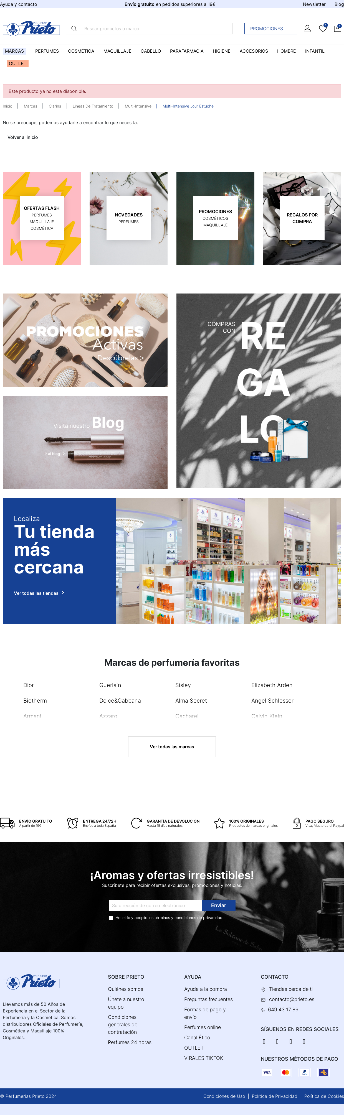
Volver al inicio (22, 137)
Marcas (30, 106)
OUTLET (194, 1048)
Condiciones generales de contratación (122, 1024)
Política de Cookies (324, 1096)
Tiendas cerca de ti (291, 989)
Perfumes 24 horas (129, 1042)
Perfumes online (202, 1027)
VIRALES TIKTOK (203, 1058)
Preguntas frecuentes (208, 999)
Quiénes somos (125, 989)
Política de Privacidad (274, 1096)
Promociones (272, 28)
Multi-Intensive (138, 106)
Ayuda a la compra (205, 989)
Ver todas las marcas (172, 746)
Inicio (7, 106)
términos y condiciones (175, 917)
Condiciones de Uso (224, 1096)
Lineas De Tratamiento (93, 106)
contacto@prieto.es (291, 999)
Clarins (55, 106)
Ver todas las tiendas (40, 592)
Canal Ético (197, 1037)
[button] (337, 28)
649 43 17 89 (283, 1009)
